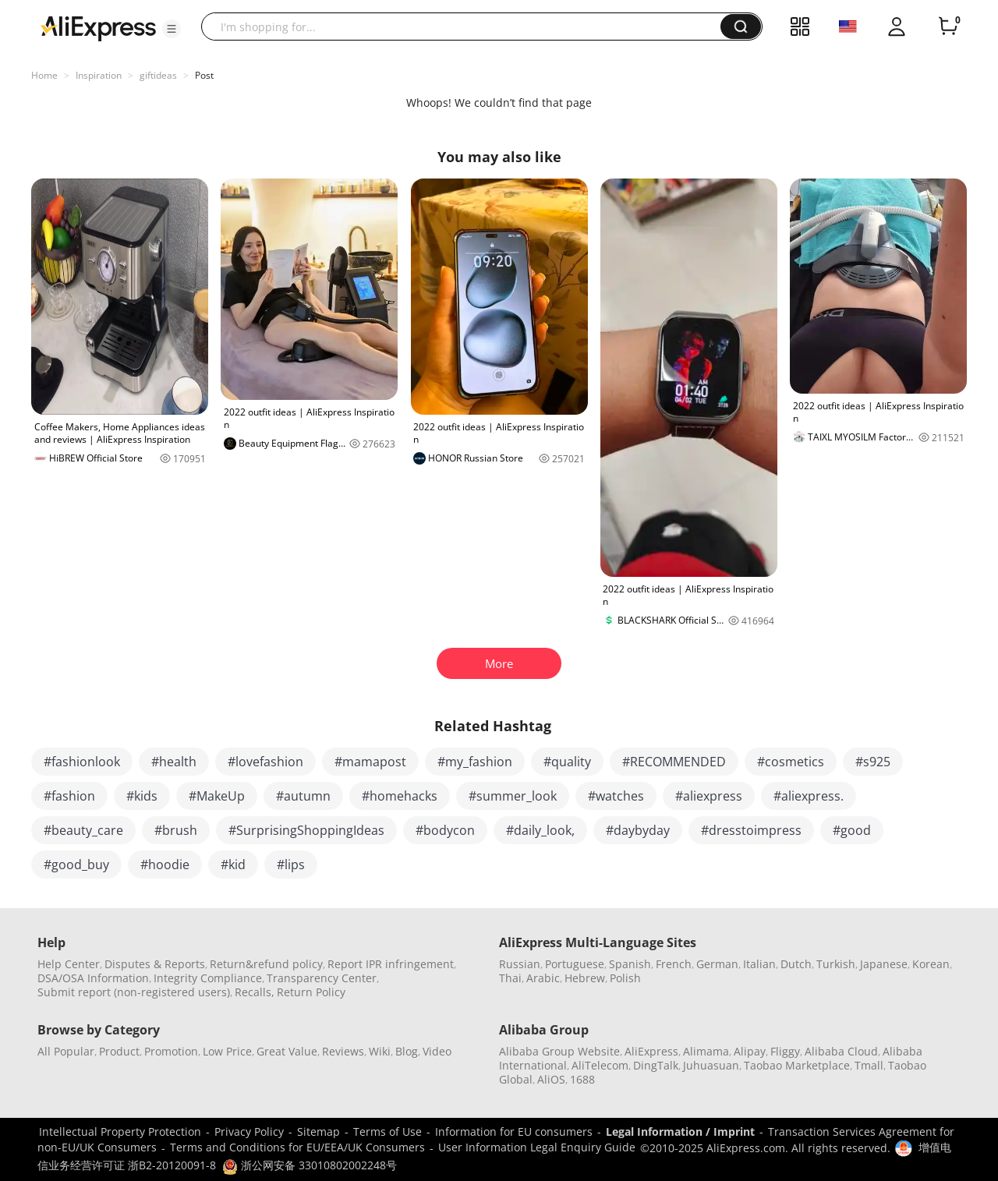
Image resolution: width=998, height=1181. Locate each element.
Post (204, 75)
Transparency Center (322, 978)
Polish (625, 978)
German (717, 963)
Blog (406, 1051)
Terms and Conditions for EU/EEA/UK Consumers (297, 1147)
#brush (175, 830)
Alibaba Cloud (841, 1051)
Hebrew (584, 978)
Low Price (227, 1051)
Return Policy (311, 992)
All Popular (65, 1051)
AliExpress (651, 1051)
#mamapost (370, 761)
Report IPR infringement (390, 963)
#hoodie (164, 864)
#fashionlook (82, 761)
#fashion (69, 795)
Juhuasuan (711, 1065)
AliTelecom (600, 1065)
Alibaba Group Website (559, 1051)
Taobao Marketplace (797, 1065)
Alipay (750, 1051)
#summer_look (513, 795)
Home (44, 75)
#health (173, 761)
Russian (519, 963)
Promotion (171, 1051)
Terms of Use (387, 1131)
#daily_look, (540, 830)
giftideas (158, 75)
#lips (291, 864)
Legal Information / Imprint (680, 1131)
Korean (931, 963)
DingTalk (655, 1065)
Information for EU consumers (514, 1131)
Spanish (630, 963)
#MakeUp (217, 795)
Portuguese (574, 963)
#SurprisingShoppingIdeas (306, 830)
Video (437, 1051)
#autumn (303, 795)
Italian (759, 963)
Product (119, 1051)
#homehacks (399, 795)
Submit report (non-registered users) (133, 992)
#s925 (872, 761)
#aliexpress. (808, 795)
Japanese (884, 963)
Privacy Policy (249, 1131)
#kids (141, 795)
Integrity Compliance (208, 978)
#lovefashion (265, 761)
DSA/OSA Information (93, 978)
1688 (582, 1079)
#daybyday (638, 830)
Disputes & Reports (154, 963)
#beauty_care (83, 830)
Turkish (835, 963)
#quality (567, 761)
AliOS (551, 1079)
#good (852, 830)
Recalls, (254, 992)
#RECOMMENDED (674, 761)
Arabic (543, 978)
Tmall (869, 1065)
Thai (510, 978)
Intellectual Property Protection (120, 1131)
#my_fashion (474, 761)
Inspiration (99, 75)
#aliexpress (708, 795)
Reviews (343, 1051)
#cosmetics (790, 761)
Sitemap (318, 1131)
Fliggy (785, 1051)
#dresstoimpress (751, 830)
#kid (233, 864)
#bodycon (445, 830)
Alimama (706, 1051)
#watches (616, 795)
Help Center (68, 963)
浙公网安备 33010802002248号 (309, 1165)
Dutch (796, 963)
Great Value (287, 1051)
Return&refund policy (266, 963)
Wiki (380, 1051)
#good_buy (76, 864)
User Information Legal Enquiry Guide (536, 1147)
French (674, 963)
